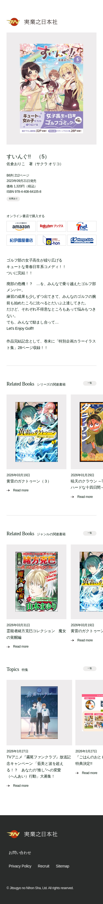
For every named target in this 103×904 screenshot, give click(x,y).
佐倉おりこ (16, 164)
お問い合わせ (20, 852)
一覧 (90, 383)
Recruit (43, 866)
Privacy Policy (20, 866)
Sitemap (62, 866)
